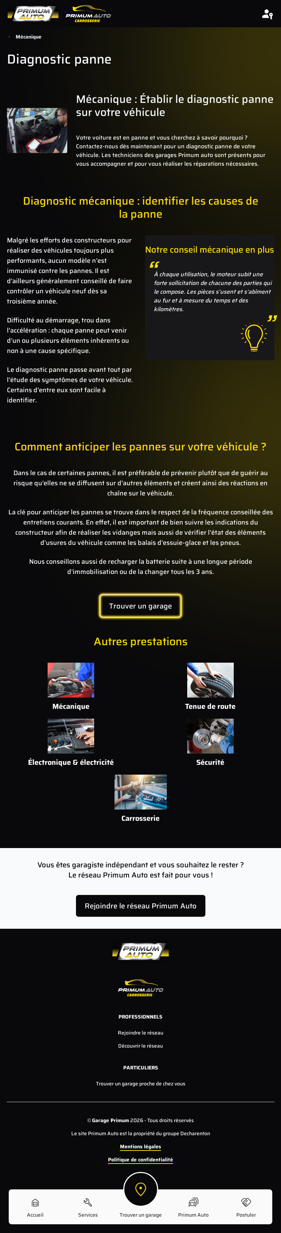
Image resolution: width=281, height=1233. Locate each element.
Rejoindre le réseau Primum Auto (141, 906)
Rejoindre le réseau (140, 1032)
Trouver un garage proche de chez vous (140, 1083)
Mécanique (28, 36)
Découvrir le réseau (140, 1045)
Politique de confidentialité (140, 1160)
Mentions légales (140, 1146)
